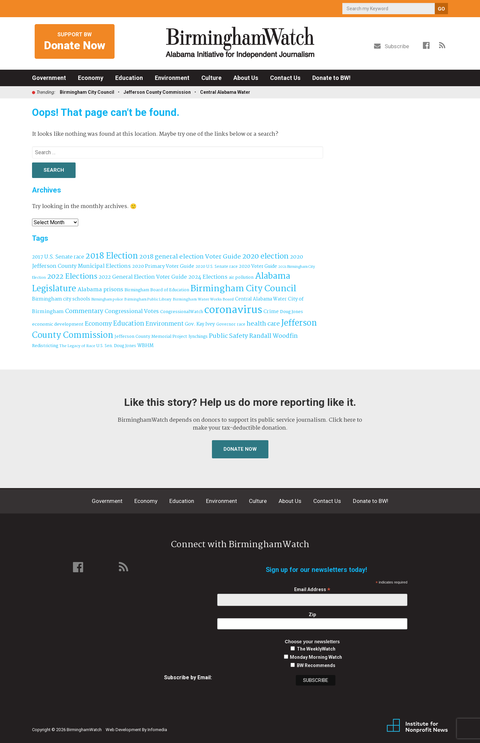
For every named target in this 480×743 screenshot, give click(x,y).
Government (49, 77)
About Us (245, 77)
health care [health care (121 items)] (263, 324)
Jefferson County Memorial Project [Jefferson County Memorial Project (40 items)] (151, 336)
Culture (211, 77)
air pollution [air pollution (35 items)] (241, 277)
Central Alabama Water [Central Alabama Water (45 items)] (261, 299)
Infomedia (157, 729)
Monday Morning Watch (316, 657)
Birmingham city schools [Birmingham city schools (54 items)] (61, 299)
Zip (312, 614)
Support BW (74, 41)
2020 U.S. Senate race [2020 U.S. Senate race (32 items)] (216, 267)
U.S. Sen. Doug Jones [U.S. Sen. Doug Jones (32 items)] (116, 346)
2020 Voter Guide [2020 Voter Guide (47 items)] (258, 266)
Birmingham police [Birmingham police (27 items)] (107, 299)
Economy (90, 77)
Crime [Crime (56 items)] (271, 312)
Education (129, 77)
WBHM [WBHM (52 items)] (145, 346)
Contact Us (285, 77)
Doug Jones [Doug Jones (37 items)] (291, 311)
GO (441, 9)
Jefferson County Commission (157, 92)
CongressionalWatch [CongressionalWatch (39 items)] (181, 311)
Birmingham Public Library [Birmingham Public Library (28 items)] (147, 299)
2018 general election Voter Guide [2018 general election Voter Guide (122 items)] (190, 257)
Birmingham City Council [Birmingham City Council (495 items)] (243, 289)
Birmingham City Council (87, 92)
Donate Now (240, 449)
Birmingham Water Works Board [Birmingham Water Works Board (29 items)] (203, 299)
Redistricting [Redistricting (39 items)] (45, 345)
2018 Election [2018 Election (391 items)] (112, 256)
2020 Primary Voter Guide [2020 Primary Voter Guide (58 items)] (163, 266)
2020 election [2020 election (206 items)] (265, 257)
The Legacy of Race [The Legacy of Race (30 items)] (77, 346)
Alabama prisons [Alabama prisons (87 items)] (100, 289)
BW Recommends (316, 665)
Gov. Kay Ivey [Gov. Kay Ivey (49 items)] (200, 324)
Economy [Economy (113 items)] (98, 324)
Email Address (312, 589)
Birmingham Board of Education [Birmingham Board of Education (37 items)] (156, 290)
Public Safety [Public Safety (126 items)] (228, 336)
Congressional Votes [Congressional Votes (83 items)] (132, 311)
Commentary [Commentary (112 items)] (84, 311)
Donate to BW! (331, 77)
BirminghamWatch (240, 42)
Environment (172, 77)
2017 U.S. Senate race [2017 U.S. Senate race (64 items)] (58, 257)
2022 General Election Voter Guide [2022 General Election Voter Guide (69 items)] (143, 277)
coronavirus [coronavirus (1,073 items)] (233, 310)
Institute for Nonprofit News (417, 726)
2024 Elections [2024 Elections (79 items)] (207, 277)
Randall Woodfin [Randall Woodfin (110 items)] (273, 336)
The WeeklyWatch (316, 649)
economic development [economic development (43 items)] (58, 324)
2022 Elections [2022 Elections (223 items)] (72, 277)
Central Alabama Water (225, 92)
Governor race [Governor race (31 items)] (230, 324)
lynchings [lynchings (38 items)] (198, 336)
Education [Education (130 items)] (128, 324)
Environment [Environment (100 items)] (165, 324)
